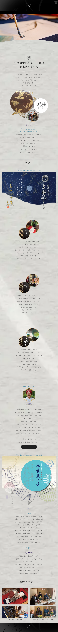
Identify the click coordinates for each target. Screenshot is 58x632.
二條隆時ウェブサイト (29, 501)
